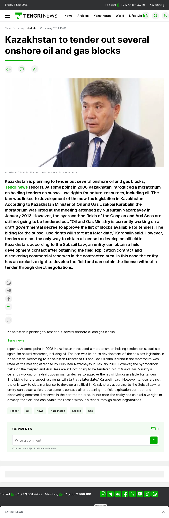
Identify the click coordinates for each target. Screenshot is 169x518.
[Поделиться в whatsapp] (8, 283)
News (69, 15)
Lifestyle (135, 15)
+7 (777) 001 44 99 (29, 494)
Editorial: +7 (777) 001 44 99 (125, 5)
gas (90, 410)
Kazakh (76, 410)
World (120, 15)
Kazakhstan (102, 15)
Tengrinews (16, 187)
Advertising (157, 5)
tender (14, 410)
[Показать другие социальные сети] (8, 307)
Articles (83, 15)
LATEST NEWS (14, 511)
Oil (27, 410)
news (40, 410)
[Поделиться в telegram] (8, 291)
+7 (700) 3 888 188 (77, 494)
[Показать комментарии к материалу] (8, 321)
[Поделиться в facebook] (8, 299)
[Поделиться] (35, 69)
